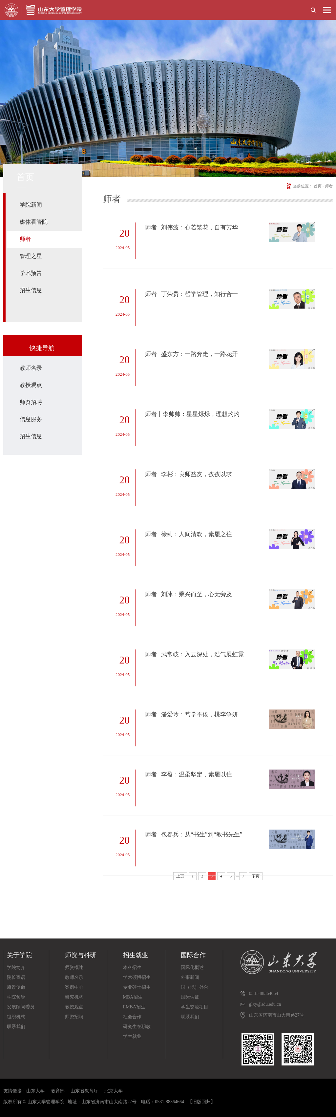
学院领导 (16, 997)
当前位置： (299, 186)
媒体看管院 (34, 222)
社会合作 (132, 1016)
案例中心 (74, 987)
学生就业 (132, 1036)
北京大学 (113, 1090)
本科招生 (132, 967)
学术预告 (31, 273)
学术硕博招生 (137, 977)
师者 (25, 239)
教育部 (58, 1090)
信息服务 (31, 419)
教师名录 (31, 368)
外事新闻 (190, 977)
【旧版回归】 (201, 1101)
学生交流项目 (194, 1006)
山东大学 (35, 1090)
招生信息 (31, 290)
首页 (318, 186)
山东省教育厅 (84, 1090)
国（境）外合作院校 (194, 988)
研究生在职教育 (137, 1028)
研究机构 (74, 997)
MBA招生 (133, 997)
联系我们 (16, 1026)
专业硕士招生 (137, 987)
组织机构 (16, 1016)
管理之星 (31, 256)
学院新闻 (31, 205)
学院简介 (16, 967)
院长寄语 (16, 977)
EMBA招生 (134, 1006)
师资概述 (74, 967)
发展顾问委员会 (20, 1008)
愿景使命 (16, 987)
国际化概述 (192, 967)
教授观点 (31, 385)
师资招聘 (31, 402)
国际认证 (190, 997)
